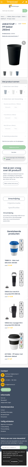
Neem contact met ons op (11, 183)
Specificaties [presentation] (13, 208)
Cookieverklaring (5, 427)
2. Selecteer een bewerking (12, 99)
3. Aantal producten (10, 136)
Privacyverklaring (5, 429)
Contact (3, 410)
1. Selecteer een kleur (10, 86)
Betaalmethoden (5, 414)
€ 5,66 (8, 265)
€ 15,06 (9, 297)
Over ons (3, 398)
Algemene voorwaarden (7, 424)
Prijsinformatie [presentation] (14, 203)
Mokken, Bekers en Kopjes (14, 16)
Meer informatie (6, 461)
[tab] (14, 199)
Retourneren (4, 417)
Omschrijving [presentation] (14, 199)
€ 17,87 (9, 328)
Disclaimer (3, 431)
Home (2, 16)
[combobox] (12, 10)
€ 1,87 (8, 359)
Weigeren (21, 461)
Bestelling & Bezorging (6, 412)
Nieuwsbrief (4, 400)
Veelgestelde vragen (6, 402)
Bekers (24, 16)
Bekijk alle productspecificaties (10, 36)
